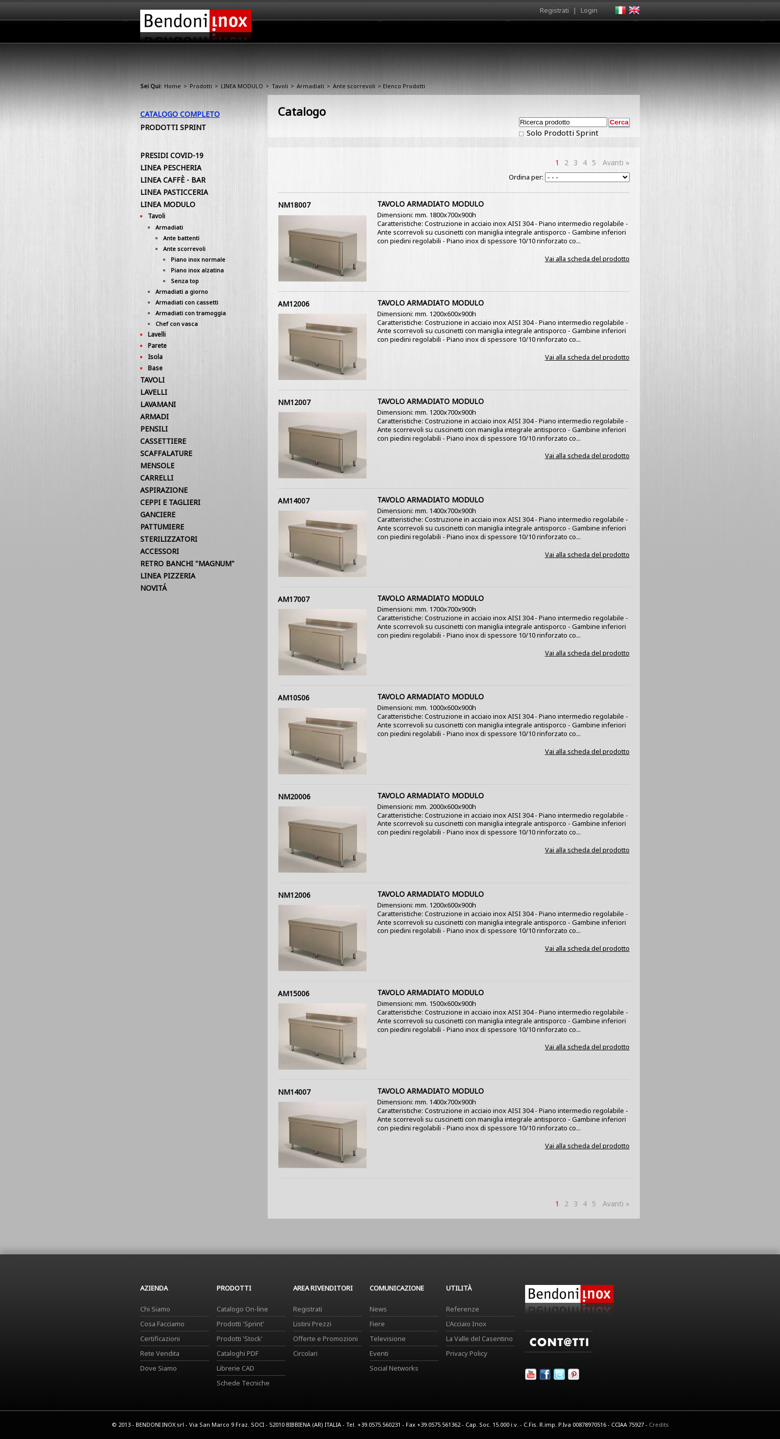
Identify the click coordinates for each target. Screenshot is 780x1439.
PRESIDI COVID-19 (171, 155)
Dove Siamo (158, 1368)
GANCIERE (157, 514)
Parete (157, 345)
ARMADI (154, 416)
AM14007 (293, 501)
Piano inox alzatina (197, 270)
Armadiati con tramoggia (190, 313)
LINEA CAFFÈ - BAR (172, 180)
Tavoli (280, 86)
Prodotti (414, 34)
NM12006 (294, 895)
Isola (155, 356)
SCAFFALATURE (166, 453)
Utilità (586, 34)
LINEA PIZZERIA (167, 575)
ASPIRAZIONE (164, 490)
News (378, 1309)
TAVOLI (152, 380)
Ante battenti (181, 238)
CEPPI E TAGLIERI (170, 502)
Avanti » (616, 162)
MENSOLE (157, 465)
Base (155, 368)
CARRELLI (156, 478)
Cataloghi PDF (237, 1353)
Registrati (554, 10)
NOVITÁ (153, 588)
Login (589, 10)
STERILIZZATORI (168, 539)
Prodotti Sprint (173, 127)
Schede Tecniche (243, 1382)
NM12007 (294, 402)
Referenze (462, 1309)
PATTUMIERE (162, 527)
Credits (659, 1424)
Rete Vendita (159, 1353)
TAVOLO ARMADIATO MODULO (430, 204)
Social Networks (394, 1368)
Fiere (377, 1323)
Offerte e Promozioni (325, 1338)
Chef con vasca (176, 323)
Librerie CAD (235, 1368)
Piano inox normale (198, 259)
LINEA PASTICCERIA (174, 192)
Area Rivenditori (469, 34)
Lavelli (157, 334)
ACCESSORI (159, 551)
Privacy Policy (466, 1353)
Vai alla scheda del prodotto (587, 258)
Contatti (626, 31)
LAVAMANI (158, 404)
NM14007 (294, 1092)
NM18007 (294, 205)
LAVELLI (153, 392)
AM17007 (293, 599)
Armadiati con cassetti (186, 302)
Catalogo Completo (180, 114)
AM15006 (293, 993)
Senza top (185, 281)
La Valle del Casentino (479, 1338)
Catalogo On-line (242, 1309)
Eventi (379, 1353)
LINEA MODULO (242, 86)
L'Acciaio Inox (466, 1323)
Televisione (388, 1338)
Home (333, 31)
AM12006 (293, 304)
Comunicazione (536, 34)
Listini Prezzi (312, 1323)
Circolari (305, 1353)
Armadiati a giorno (181, 291)
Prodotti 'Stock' (240, 1338)
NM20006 (294, 796)
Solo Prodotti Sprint (562, 133)
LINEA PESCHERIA (170, 167)
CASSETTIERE (163, 441)
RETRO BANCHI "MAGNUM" (187, 563)
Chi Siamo (155, 1309)
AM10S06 (293, 697)
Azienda (371, 34)
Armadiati (310, 86)
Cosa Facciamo (162, 1323)
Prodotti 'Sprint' (240, 1323)
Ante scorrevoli (354, 86)
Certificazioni (160, 1338)
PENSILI (154, 429)
